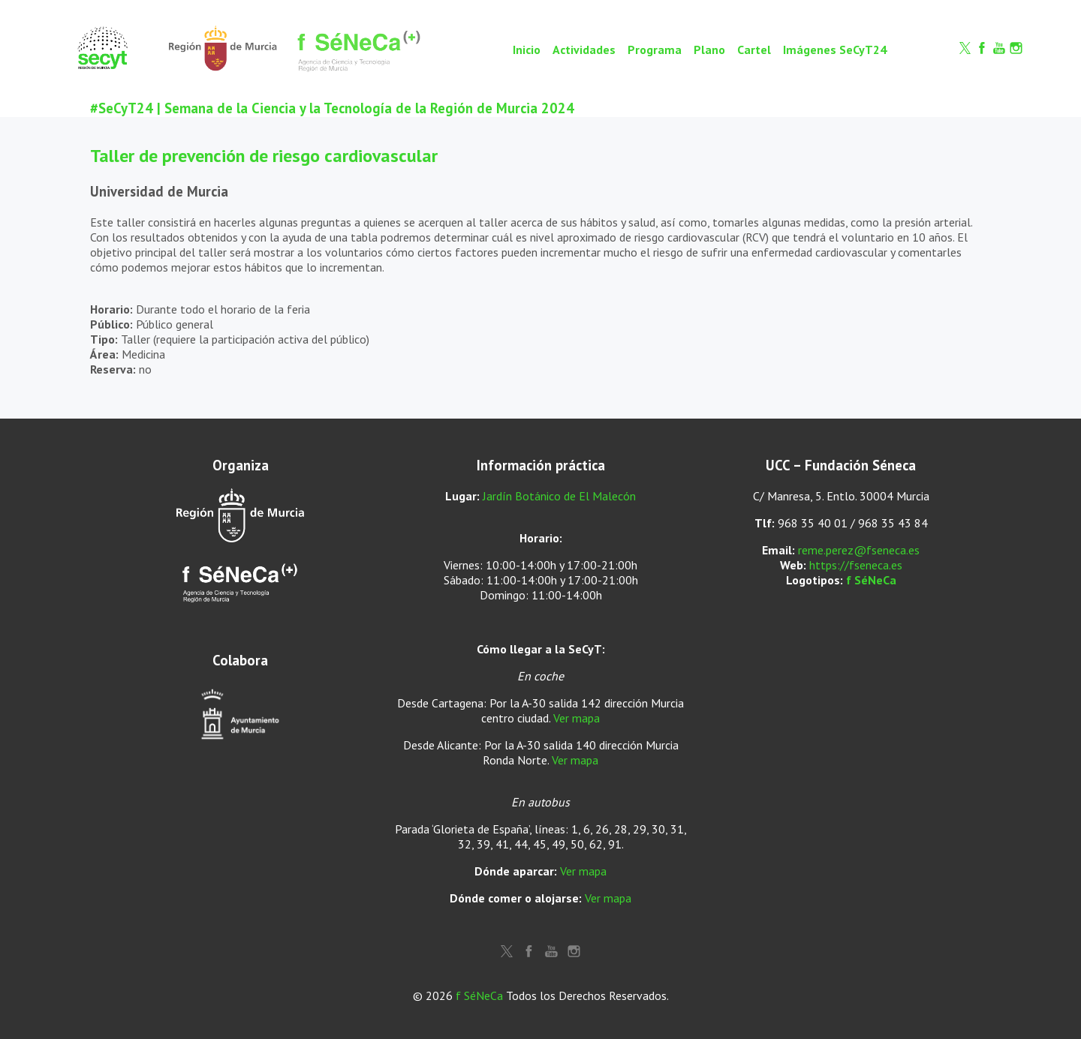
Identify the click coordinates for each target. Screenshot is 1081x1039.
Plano (709, 49)
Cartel (754, 49)
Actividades (584, 49)
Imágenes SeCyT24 (835, 49)
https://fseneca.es (855, 564)
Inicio (526, 49)
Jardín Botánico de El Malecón (559, 495)
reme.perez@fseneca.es (859, 549)
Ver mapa (576, 717)
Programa (655, 49)
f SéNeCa (871, 579)
